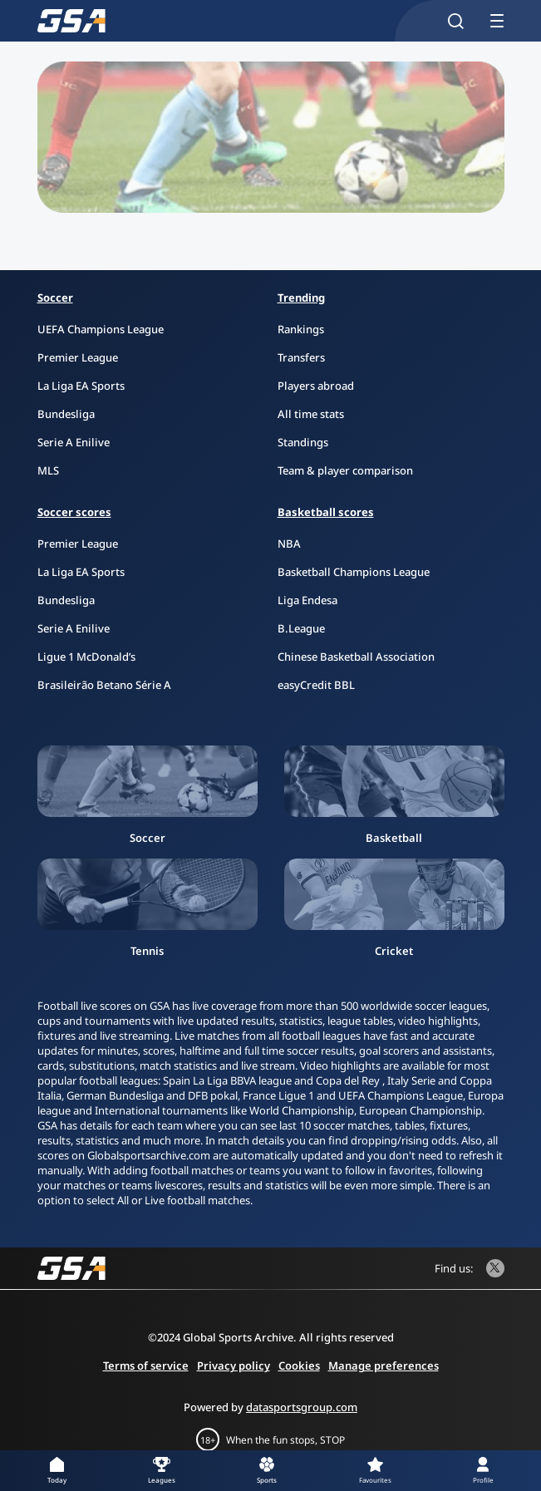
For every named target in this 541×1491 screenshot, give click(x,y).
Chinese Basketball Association (356, 656)
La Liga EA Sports (81, 385)
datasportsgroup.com (301, 1407)
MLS (48, 470)
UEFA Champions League (100, 329)
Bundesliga (66, 413)
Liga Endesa (307, 600)
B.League (301, 628)
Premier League (77, 357)
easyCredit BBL (316, 684)
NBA (289, 543)
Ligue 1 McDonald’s (86, 656)
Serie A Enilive (73, 442)
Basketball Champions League (354, 571)
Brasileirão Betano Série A (104, 684)
